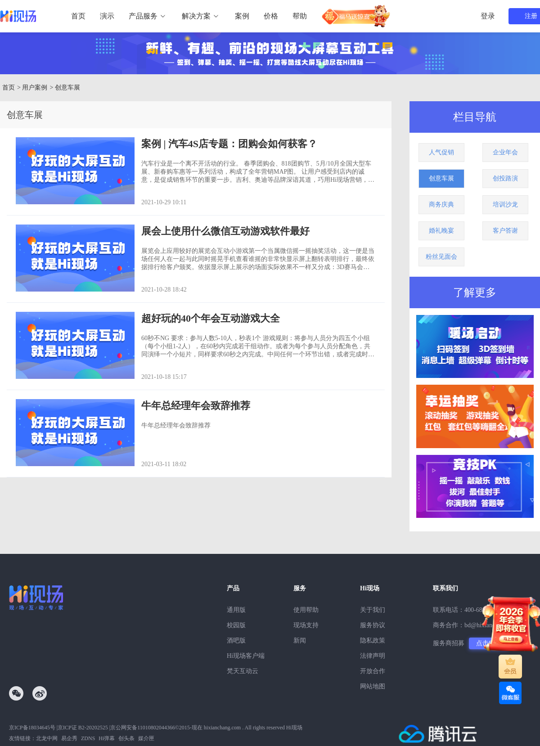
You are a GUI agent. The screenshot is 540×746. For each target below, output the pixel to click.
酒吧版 (236, 640)
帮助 (299, 16)
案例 (242, 16)
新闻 (299, 640)
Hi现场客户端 (246, 655)
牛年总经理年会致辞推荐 (195, 405)
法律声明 (372, 655)
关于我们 (372, 610)
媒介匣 (146, 738)
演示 (107, 16)
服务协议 (372, 625)
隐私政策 (372, 640)
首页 (78, 16)
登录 (488, 16)
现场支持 (306, 625)
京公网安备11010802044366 (142, 727)
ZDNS (88, 738)
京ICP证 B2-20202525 (83, 727)
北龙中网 (47, 738)
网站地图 (372, 686)
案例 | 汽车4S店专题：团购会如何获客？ (229, 143)
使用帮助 (306, 610)
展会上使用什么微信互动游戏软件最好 (225, 231)
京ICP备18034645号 (32, 727)
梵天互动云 (242, 671)
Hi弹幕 (107, 738)
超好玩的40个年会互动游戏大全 (210, 318)
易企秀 (69, 738)
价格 (271, 16)
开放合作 (372, 671)
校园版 (236, 625)
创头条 (126, 738)
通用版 (236, 610)
